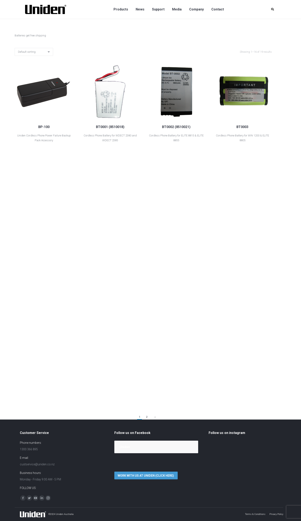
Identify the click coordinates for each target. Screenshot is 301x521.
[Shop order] (34, 52)
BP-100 (44, 127)
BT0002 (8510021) (176, 127)
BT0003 (242, 127)
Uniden (125, 447)
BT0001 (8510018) (110, 127)
